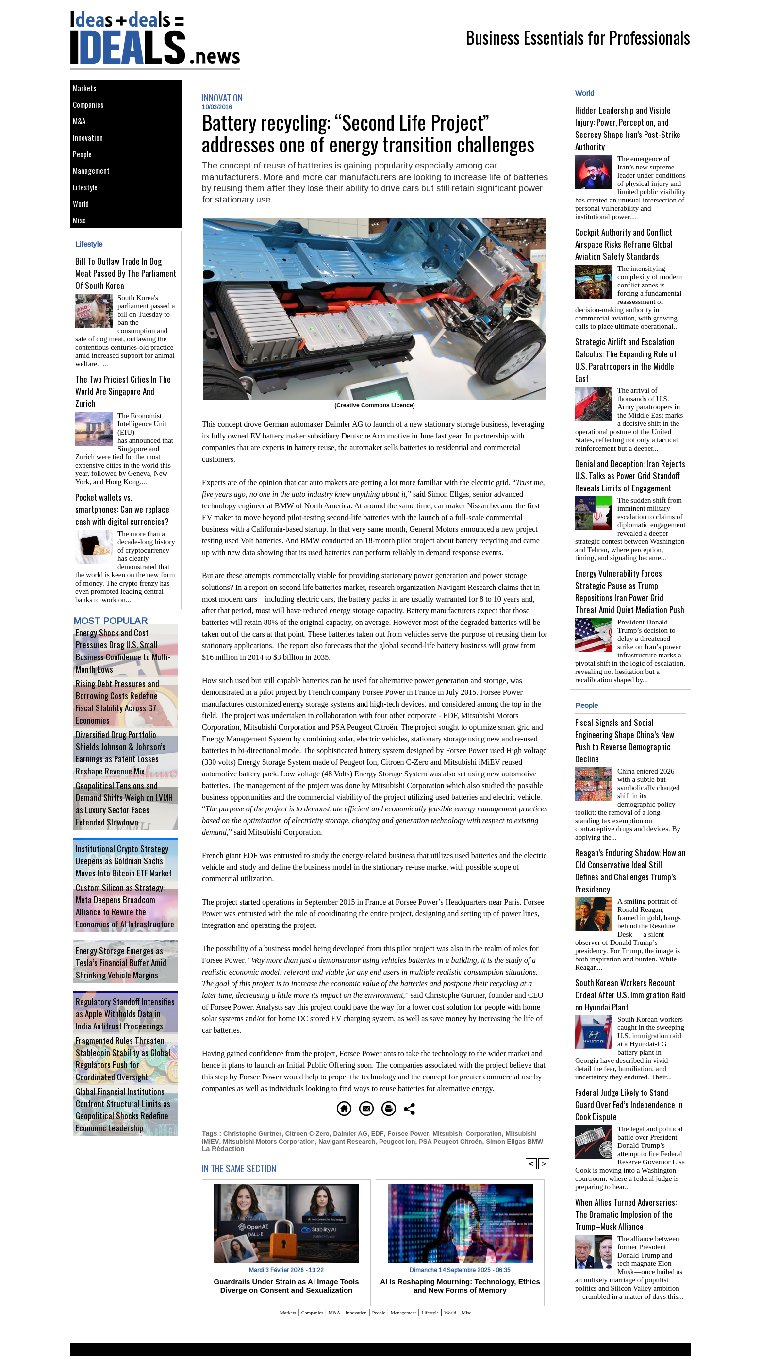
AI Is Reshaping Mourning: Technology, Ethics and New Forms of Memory (460, 1291)
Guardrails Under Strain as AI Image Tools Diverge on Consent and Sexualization (287, 1291)
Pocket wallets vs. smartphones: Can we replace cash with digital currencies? (122, 533)
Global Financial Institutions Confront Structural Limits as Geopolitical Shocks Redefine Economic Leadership (124, 1138)
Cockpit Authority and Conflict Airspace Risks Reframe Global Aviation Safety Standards (624, 240)
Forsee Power (420, 1132)
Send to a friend (347, 1107)
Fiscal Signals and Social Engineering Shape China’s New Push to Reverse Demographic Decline (624, 721)
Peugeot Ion (446, 1140)
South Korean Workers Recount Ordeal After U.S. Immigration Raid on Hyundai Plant (630, 951)
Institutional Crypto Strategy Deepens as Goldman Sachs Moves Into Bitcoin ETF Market (124, 883)
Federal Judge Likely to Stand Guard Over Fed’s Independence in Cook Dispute (629, 1057)
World (84, 243)
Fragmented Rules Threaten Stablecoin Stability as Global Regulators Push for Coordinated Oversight (125, 1087)
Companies (92, 112)
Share (479, 1107)
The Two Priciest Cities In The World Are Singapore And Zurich (123, 427)
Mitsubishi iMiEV (228, 1140)
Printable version (422, 1107)
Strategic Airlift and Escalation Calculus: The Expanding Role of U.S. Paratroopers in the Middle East (626, 352)
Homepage (281, 1107)
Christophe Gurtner (254, 1132)
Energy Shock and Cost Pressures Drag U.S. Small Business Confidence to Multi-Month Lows (125, 679)
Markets (87, 90)
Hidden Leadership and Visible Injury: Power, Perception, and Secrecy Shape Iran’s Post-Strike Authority (627, 128)
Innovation (91, 156)
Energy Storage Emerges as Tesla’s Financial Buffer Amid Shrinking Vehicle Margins (125, 985)
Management (95, 200)
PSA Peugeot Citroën (503, 1140)
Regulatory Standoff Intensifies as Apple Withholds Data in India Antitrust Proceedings (125, 1036)
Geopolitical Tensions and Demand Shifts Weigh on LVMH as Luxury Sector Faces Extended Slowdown (125, 832)
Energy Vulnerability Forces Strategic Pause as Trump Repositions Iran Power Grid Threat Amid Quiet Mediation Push (629, 576)
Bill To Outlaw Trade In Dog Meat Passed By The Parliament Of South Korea (125, 321)
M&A (82, 134)
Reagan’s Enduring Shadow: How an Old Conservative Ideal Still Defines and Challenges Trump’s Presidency (630, 839)
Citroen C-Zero (313, 1132)
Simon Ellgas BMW (233, 1148)
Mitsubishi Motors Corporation (308, 1140)
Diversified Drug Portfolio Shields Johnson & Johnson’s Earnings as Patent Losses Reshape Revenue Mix (125, 781)
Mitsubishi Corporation (483, 1132)
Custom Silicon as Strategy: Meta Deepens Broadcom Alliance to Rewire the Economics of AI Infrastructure (123, 934)
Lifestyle (88, 222)
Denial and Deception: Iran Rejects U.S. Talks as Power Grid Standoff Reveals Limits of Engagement (630, 464)
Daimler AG (359, 1132)
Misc (82, 265)
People (85, 178)
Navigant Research (392, 1140)
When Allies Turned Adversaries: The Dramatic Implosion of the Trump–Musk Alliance (626, 1162)
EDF (387, 1132)
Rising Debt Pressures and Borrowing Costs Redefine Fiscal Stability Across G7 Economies (124, 730)
